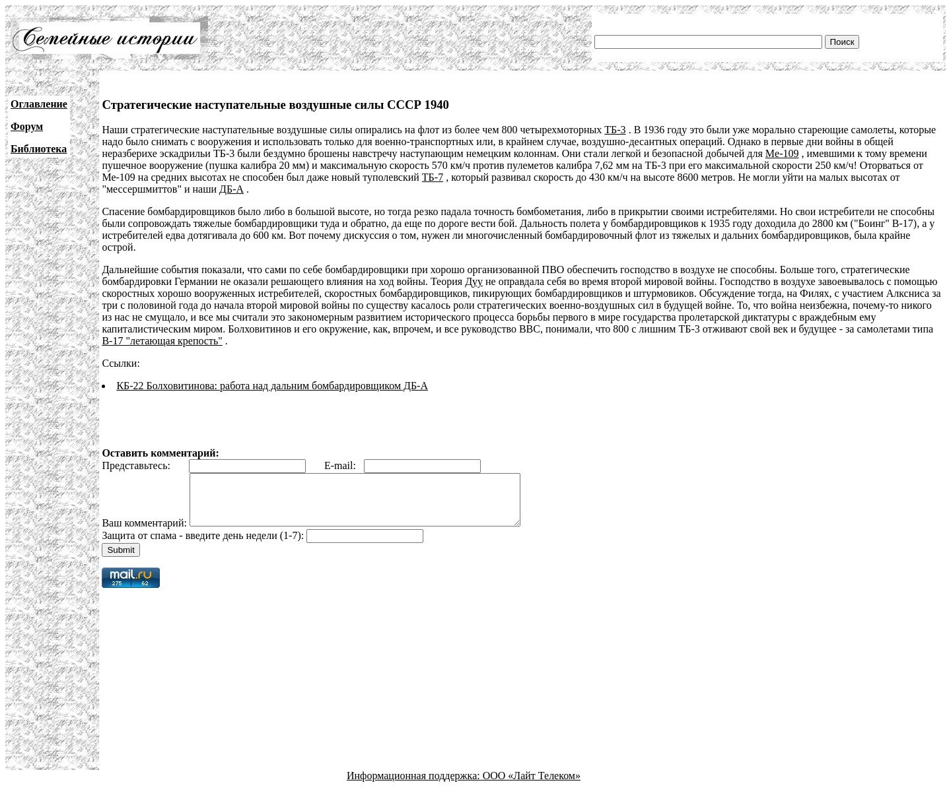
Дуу (474, 281)
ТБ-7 (432, 177)
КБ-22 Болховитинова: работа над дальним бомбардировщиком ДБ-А (272, 385)
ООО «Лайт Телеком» (532, 785)
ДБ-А (231, 189)
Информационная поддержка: (415, 785)
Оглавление (39, 104)
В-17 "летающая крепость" (162, 340)
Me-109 (782, 153)
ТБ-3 (614, 129)
